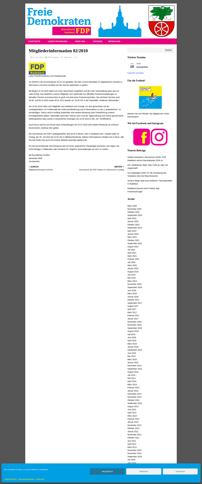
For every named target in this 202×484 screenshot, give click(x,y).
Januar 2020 (133, 268)
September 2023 (135, 228)
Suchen (168, 50)
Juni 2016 (132, 337)
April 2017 (132, 309)
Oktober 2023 (133, 225)
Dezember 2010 (135, 450)
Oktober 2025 (133, 212)
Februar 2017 (133, 315)
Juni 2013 (132, 409)
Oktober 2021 (133, 240)
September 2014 (135, 369)
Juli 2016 (131, 334)
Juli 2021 (131, 250)
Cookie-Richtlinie (10, 479)
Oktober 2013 (133, 400)
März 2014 (132, 384)
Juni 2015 (132, 353)
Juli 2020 (131, 262)
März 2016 (132, 344)
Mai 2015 (132, 356)
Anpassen (180, 471)
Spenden (97, 41)
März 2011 (132, 447)
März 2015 (132, 359)
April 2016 (132, 340)
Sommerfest (142, 67)
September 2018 (135, 287)
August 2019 (133, 272)
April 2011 (132, 444)
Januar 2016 (133, 347)
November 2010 (135, 453)
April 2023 (132, 231)
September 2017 (135, 303)
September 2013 (135, 403)
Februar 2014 (133, 387)
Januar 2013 (133, 422)
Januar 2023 (133, 234)
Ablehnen (143, 471)
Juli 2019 (131, 275)
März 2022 (132, 237)
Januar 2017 (133, 319)
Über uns (80, 41)
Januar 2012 (133, 431)
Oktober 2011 (133, 438)
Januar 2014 (133, 391)
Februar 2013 (133, 419)
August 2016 (133, 331)
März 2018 (132, 293)
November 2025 (135, 209)
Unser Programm (57, 41)
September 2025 (135, 215)
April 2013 (132, 412)
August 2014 (133, 372)
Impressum (40, 479)
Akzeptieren (107, 471)
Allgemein (68, 57)
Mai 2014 (132, 378)
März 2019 (132, 281)
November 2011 (135, 434)
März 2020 (132, 265)
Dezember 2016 (135, 322)
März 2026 (132, 206)
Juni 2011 (132, 441)
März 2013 (132, 416)
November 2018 (135, 284)
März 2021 (132, 256)
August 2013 (133, 406)
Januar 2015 (133, 362)
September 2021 (135, 243)
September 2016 (135, 328)
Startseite (34, 41)
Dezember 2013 (135, 394)
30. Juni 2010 (37, 57)
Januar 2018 (133, 297)
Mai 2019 (132, 278)
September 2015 (135, 350)
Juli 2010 (131, 460)
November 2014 (135, 365)
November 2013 (135, 397)
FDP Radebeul (53, 57)
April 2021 (132, 253)
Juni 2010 (132, 463)
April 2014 (132, 381)
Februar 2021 (133, 259)
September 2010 (135, 456)
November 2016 (135, 325)
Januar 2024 (133, 221)
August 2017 (133, 306)
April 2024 (132, 218)
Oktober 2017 (133, 300)
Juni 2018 (132, 290)
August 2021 (133, 246)
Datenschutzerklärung (26, 479)
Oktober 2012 (133, 428)
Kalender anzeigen (136, 73)
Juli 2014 (131, 375)
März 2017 (132, 312)
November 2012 (135, 425)
